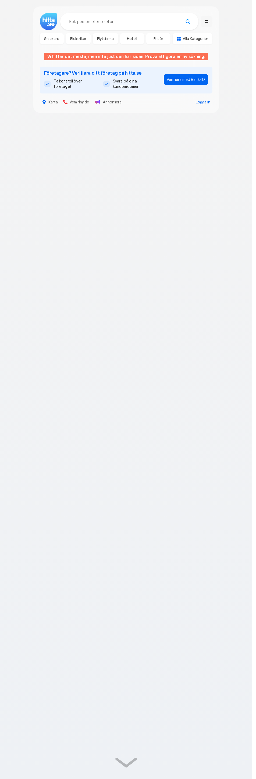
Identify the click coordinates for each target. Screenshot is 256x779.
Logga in (203, 102)
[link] (126, 763)
